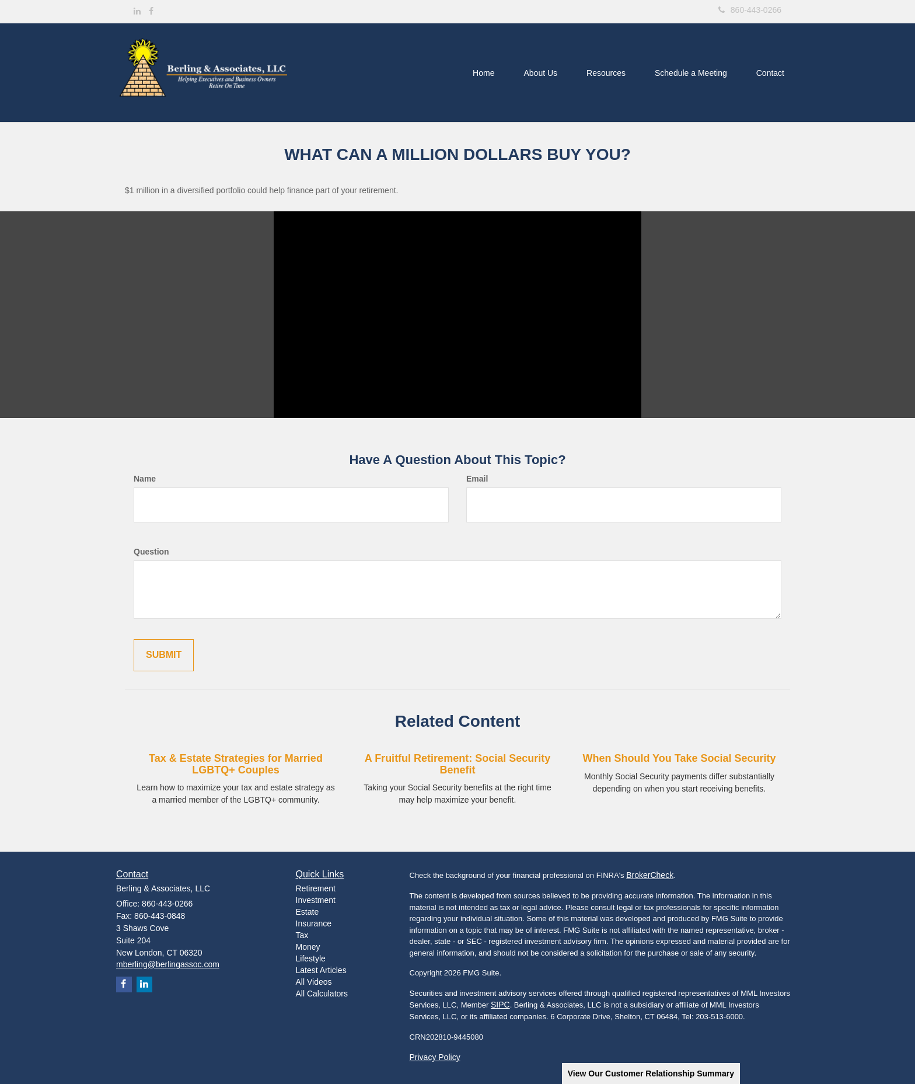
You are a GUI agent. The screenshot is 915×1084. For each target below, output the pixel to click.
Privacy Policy (435, 1057)
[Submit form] (164, 655)
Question (151, 551)
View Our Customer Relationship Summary (651, 1073)
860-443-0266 (749, 10)
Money (308, 946)
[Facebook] (151, 11)
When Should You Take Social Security (679, 758)
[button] (540, 72)
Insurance (313, 923)
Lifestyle (311, 958)
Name (145, 478)
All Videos (314, 982)
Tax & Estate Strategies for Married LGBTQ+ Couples (236, 764)
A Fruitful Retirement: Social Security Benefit (457, 764)
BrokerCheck (649, 875)
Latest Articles (321, 970)
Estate (307, 911)
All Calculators (322, 993)
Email (477, 478)
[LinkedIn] (137, 11)
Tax (302, 935)
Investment (316, 900)
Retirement (316, 888)
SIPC (500, 1004)
